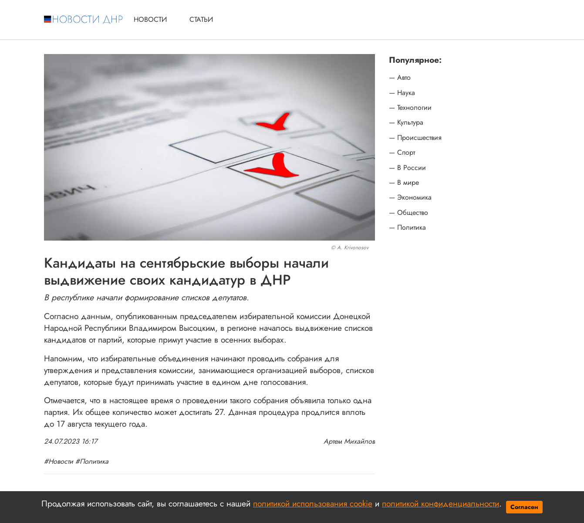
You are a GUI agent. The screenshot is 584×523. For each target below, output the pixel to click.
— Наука (402, 93)
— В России (407, 168)
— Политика (407, 227)
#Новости (58, 461)
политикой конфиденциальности (440, 503)
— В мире (404, 182)
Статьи (201, 19)
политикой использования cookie (312, 503)
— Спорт (402, 152)
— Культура (406, 122)
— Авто (400, 77)
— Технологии (410, 107)
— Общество (408, 212)
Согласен (524, 507)
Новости (150, 19)
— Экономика (410, 197)
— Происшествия (415, 138)
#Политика (91, 461)
